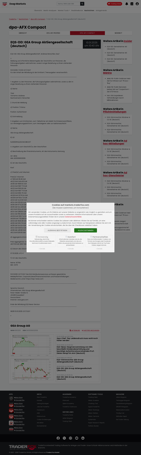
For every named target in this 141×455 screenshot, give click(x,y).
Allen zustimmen (85, 230)
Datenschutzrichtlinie (73, 217)
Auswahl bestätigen (57, 230)
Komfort (72, 237)
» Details (42, 249)
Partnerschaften (100, 237)
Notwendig (43, 237)
